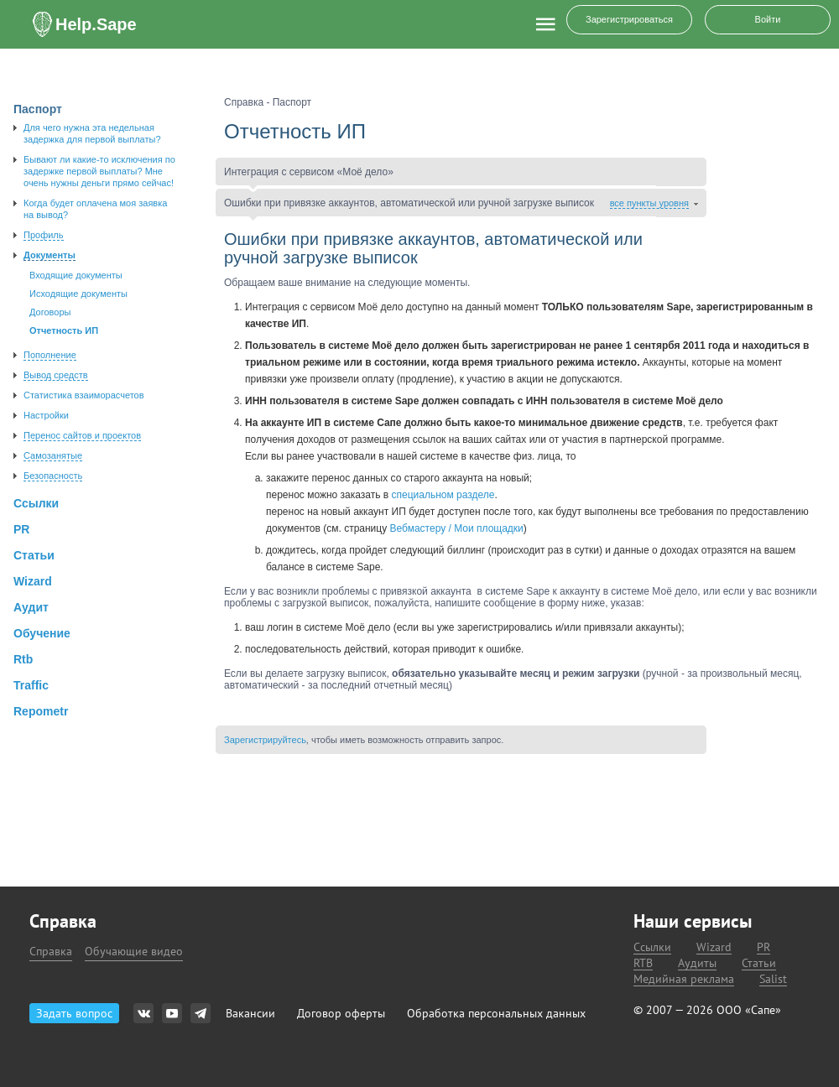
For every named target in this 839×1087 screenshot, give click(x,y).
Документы (49, 255)
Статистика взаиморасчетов (83, 395)
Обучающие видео (134, 951)
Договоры (49, 312)
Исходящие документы (78, 294)
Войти (768, 19)
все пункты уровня (649, 203)
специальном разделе (443, 495)
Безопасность (52, 476)
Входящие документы (75, 275)
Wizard (714, 947)
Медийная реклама (683, 979)
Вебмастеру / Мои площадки (457, 528)
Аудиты (697, 963)
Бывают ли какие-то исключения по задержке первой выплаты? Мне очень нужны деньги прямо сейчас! (99, 171)
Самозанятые (52, 455)
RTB (643, 963)
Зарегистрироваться (629, 19)
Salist (773, 979)
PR (763, 947)
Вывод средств (55, 375)
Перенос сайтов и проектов (82, 435)
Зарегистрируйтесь (265, 740)
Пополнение (49, 355)
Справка (50, 951)
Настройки (46, 415)
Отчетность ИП (63, 330)
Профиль (43, 235)
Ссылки (652, 947)
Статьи (759, 963)
